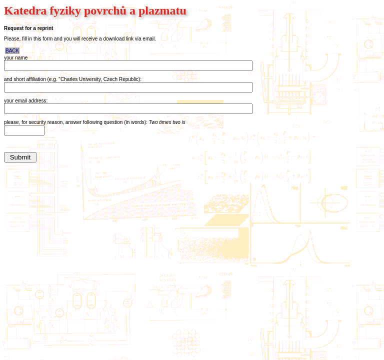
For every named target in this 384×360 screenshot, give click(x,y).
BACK (12, 51)
